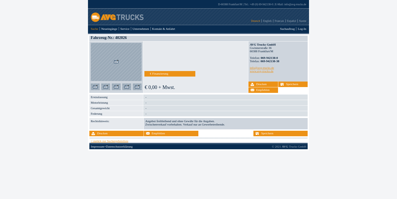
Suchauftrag (287, 28)
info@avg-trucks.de (295, 4)
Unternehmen (141, 28)
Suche (94, 28)
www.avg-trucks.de (261, 71)
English (267, 20)
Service (124, 28)
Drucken (261, 84)
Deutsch (255, 20)
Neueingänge (109, 28)
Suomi (302, 20)
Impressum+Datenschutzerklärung (112, 146)
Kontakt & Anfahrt (163, 28)
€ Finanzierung (159, 73)
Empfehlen (262, 89)
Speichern (292, 84)
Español (291, 20)
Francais (279, 20)
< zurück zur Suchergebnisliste (109, 141)
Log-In (302, 28)
